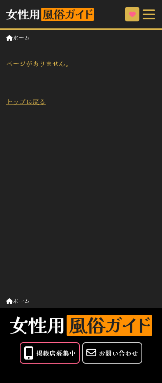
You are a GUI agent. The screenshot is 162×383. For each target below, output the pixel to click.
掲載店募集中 (50, 353)
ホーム (18, 37)
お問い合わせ (112, 353)
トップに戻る (26, 101)
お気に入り (132, 14)
